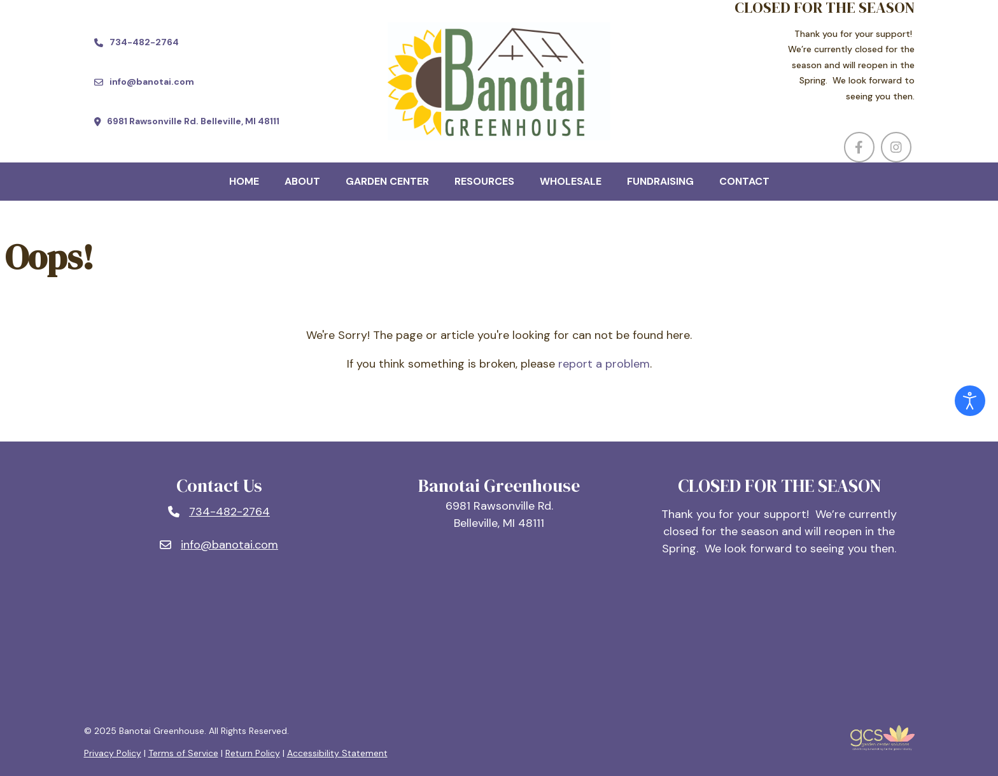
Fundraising (660, 181)
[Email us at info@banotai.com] (144, 82)
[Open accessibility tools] (970, 400)
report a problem (604, 363)
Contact (744, 181)
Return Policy (252, 753)
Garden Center (387, 181)
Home (244, 181)
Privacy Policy (112, 753)
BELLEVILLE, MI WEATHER (499, 642)
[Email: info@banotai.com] (219, 545)
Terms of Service (183, 753)
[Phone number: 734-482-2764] (219, 512)
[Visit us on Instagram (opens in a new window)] (896, 147)
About (302, 181)
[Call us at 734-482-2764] (136, 42)
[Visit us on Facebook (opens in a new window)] (859, 147)
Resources (484, 181)
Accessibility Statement (337, 753)
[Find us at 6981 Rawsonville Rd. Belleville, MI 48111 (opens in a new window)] (187, 121)
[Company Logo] (499, 81)
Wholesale (570, 181)
